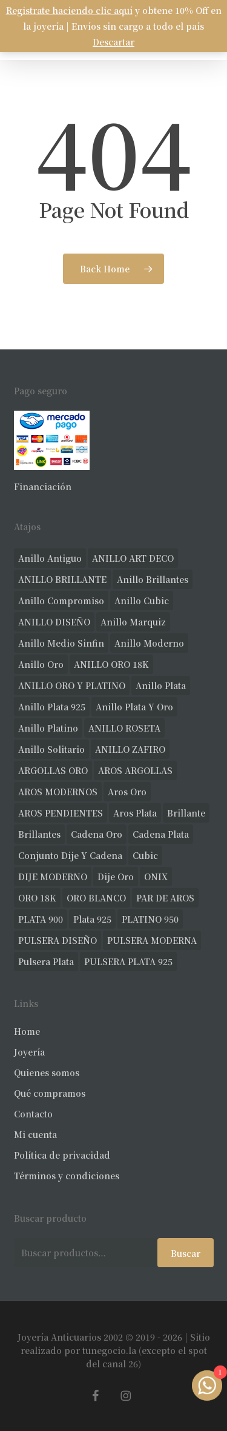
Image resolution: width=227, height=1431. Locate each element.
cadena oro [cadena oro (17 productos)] (96, 834)
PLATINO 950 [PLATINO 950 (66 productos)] (150, 919)
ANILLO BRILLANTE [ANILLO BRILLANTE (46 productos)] (62, 579)
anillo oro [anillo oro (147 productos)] (41, 664)
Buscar (185, 1253)
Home (27, 1031)
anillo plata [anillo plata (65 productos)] (161, 685)
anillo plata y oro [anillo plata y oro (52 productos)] (134, 707)
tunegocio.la (109, 1350)
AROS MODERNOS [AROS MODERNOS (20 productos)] (57, 792)
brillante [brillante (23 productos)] (186, 813)
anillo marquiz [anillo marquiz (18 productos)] (133, 622)
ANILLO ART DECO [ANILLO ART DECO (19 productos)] (133, 558)
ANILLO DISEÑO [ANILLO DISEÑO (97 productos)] (54, 622)
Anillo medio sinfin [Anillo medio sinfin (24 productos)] (61, 643)
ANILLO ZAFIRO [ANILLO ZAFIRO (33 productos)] (130, 749)
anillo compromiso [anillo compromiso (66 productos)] (61, 600)
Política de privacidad (62, 1155)
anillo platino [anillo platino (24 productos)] (48, 728)
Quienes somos (46, 1072)
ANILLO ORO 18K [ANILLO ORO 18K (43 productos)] (111, 664)
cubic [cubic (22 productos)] (145, 855)
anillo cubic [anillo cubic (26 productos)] (141, 600)
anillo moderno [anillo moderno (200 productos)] (149, 643)
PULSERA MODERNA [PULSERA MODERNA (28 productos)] (152, 940)
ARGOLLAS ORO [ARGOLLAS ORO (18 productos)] (53, 770)
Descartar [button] (113, 42)
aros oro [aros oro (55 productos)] (127, 792)
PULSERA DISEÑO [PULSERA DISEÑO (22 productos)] (57, 940)
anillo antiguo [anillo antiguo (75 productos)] (50, 558)
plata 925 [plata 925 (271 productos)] (92, 919)
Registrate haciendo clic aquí (69, 10)
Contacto (33, 1114)
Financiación (42, 486)
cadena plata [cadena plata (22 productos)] (161, 834)
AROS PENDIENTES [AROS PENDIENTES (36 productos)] (60, 813)
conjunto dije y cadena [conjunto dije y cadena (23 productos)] (70, 855)
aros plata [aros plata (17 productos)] (135, 813)
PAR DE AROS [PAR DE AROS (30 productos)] (165, 898)
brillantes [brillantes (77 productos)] (39, 834)
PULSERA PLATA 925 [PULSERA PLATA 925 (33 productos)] (128, 961)
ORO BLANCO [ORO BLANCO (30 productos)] (96, 898)
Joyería (29, 1052)
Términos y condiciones (66, 1176)
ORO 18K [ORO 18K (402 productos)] (37, 898)
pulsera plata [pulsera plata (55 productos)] (46, 961)
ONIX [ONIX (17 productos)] (156, 876)
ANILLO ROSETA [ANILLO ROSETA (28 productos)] (124, 728)
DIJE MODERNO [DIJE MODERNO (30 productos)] (52, 876)
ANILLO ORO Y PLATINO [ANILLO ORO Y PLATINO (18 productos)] (71, 685)
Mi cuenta (35, 1134)
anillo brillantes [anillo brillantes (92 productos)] (152, 579)
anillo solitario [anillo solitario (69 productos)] (51, 749)
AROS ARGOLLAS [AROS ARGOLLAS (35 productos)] (135, 770)
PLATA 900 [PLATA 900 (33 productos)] (40, 919)
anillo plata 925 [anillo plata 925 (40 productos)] (51, 707)
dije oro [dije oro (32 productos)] (115, 876)
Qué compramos (49, 1093)
